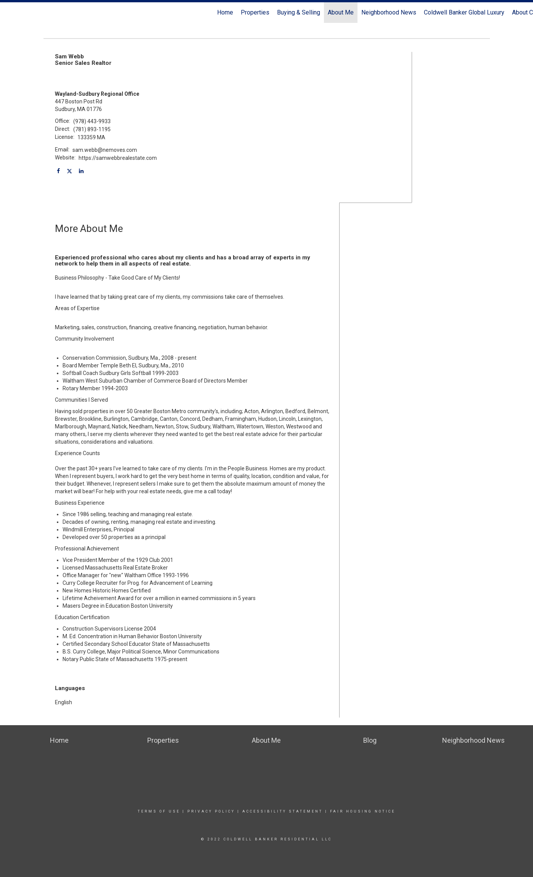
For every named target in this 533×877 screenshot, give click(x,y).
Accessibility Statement (282, 811)
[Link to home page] (10, 12)
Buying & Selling (298, 12)
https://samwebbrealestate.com (118, 158)
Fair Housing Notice (362, 811)
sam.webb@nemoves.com (104, 150)
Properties (255, 12)
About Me (341, 12)
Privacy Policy (211, 811)
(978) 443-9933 (92, 121)
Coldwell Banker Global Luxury (464, 12)
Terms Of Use (159, 811)
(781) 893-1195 (92, 129)
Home (225, 12)
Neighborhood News (388, 12)
